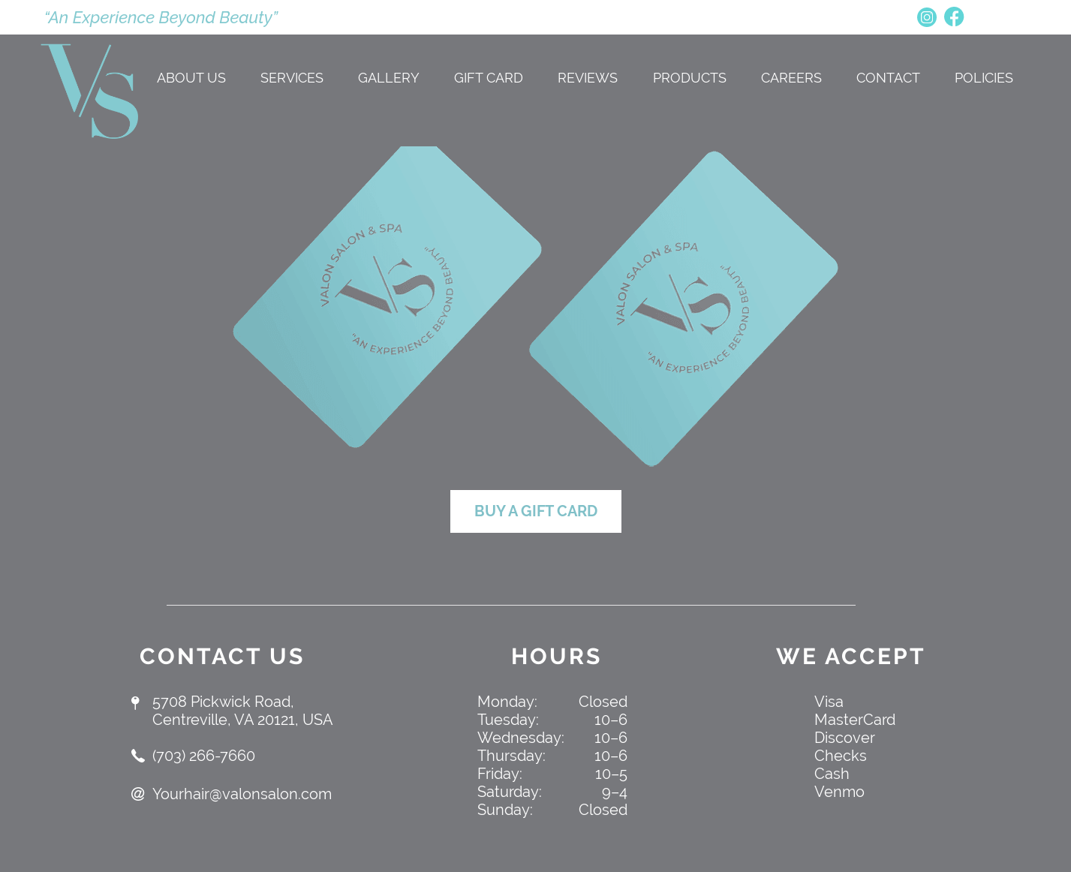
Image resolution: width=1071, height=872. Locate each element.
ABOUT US (191, 78)
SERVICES (291, 78)
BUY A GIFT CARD (535, 511)
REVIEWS (588, 78)
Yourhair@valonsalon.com (242, 794)
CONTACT (888, 78)
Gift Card (488, 78)
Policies (984, 78)
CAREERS (791, 78)
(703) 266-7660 (203, 756)
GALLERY (389, 78)
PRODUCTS (690, 78)
